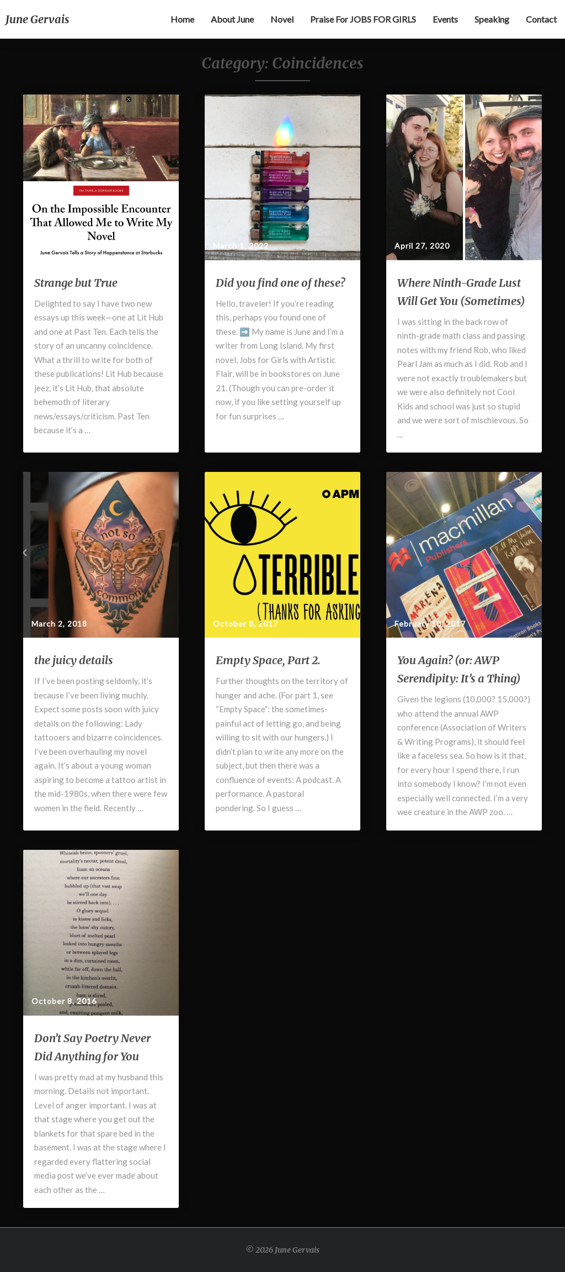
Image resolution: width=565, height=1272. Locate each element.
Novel (282, 19)
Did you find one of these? (280, 283)
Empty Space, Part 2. (268, 660)
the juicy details (73, 660)
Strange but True (76, 283)
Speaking (492, 19)
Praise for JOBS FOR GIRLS (363, 19)
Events (445, 19)
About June (232, 19)
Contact (541, 19)
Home (182, 19)
